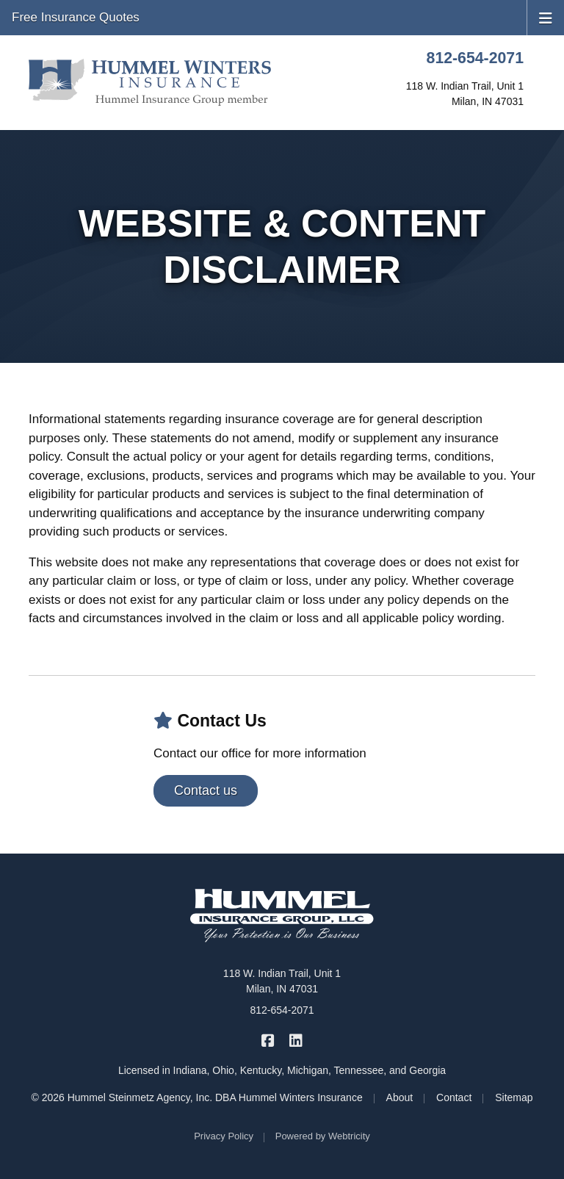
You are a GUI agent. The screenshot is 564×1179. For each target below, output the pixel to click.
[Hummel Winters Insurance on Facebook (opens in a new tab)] (268, 1040)
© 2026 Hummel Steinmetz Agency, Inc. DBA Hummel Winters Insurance (196, 1097)
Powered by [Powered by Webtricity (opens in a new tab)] (322, 1136)
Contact (453, 1097)
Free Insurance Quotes (76, 17)
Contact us (205, 790)
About (399, 1097)
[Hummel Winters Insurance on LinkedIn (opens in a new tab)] (295, 1040)
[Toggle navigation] (545, 17)
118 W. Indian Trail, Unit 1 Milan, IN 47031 (282, 981)
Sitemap (513, 1097)
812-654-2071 (475, 58)
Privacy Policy (223, 1136)
